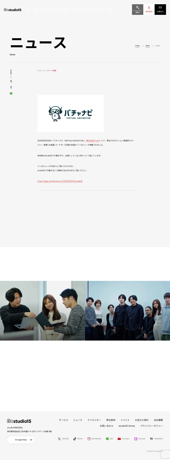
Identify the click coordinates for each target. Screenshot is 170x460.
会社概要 (158, 420)
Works (35, 9)
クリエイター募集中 (137, 12)
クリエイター (94, 420)
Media (101, 9)
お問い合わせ (106, 426)
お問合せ (160, 11)
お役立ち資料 (141, 420)
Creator (75, 9)
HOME (137, 46)
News (28, 9)
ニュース (77, 420)
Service (53, 9)
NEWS (148, 46)
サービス (63, 420)
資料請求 (149, 11)
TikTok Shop (64, 9)
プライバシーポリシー (151, 426)
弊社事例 (110, 420)
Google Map (21, 439)
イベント (125, 420)
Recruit (110, 9)
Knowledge (87, 9)
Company (44, 9)
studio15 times (127, 426)
